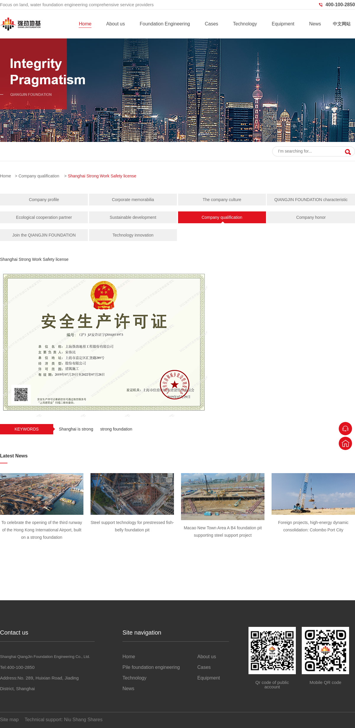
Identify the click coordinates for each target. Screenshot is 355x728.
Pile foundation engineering (151, 667)
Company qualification (38, 176)
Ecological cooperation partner (44, 217)
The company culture (222, 199)
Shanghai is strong (76, 429)
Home (85, 23)
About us (115, 23)
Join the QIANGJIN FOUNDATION (43, 235)
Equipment (283, 23)
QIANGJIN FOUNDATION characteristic (311, 199)
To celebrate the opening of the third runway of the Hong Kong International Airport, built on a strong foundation (41, 530)
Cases (211, 23)
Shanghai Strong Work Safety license (102, 176)
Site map (9, 719)
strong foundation (116, 429)
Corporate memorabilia (133, 199)
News (315, 23)
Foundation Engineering (165, 23)
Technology (245, 23)
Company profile (44, 199)
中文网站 (342, 23)
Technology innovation (133, 235)
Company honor (311, 217)
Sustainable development (133, 217)
